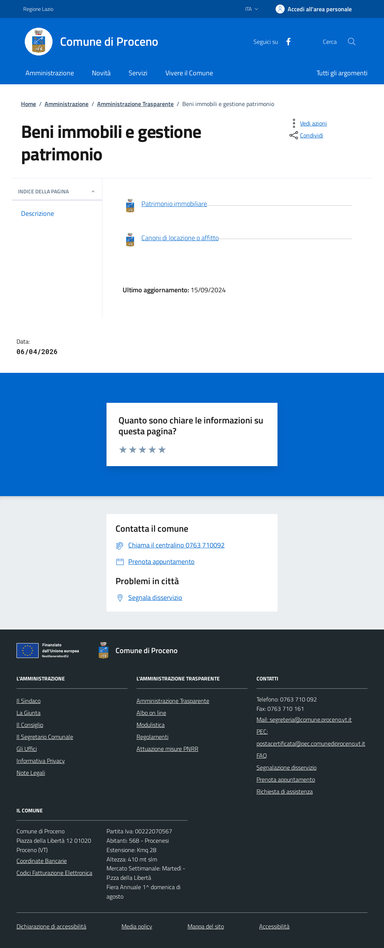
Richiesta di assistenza (284, 791)
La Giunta (28, 712)
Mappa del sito (206, 926)
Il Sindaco (28, 700)
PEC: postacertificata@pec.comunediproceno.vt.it (310, 737)
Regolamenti (152, 736)
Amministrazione (66, 103)
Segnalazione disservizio (286, 767)
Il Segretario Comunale (44, 736)
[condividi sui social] (305, 135)
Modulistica (150, 724)
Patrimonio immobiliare (165, 206)
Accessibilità (274, 926)
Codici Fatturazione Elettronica (54, 872)
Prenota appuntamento (285, 779)
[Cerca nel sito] (352, 42)
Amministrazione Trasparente (135, 103)
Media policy (137, 926)
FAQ (261, 755)
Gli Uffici (26, 748)
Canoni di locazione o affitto (171, 240)
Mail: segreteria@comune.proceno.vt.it (304, 719)
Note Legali (30, 772)
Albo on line (151, 712)
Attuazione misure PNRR (167, 748)
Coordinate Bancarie (41, 860)
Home (28, 103)
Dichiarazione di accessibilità (51, 926)
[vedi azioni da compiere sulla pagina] (307, 123)
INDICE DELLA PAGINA (57, 191)
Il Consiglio (29, 724)
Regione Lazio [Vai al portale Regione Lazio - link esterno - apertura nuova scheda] (38, 9)
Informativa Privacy (40, 760)
